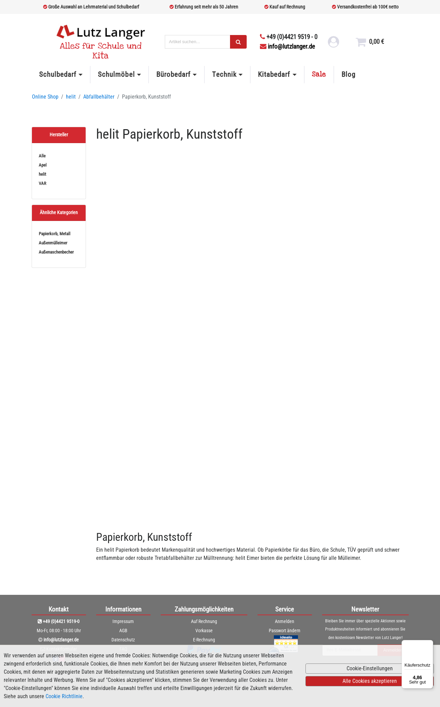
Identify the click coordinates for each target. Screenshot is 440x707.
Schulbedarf (57, 74)
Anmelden (284, 621)
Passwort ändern (284, 630)
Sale (319, 74)
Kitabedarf (274, 74)
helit (71, 96)
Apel (43, 165)
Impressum (123, 621)
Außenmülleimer (53, 242)
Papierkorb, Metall (54, 233)
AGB (123, 630)
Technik (224, 74)
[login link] (332, 44)
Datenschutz (123, 639)
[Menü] (429, 644)
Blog (348, 74)
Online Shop (45, 96)
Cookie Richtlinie (64, 696)
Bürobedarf (173, 74)
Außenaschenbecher (56, 252)
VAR (42, 183)
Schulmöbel (116, 74)
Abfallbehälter (99, 96)
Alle (42, 155)
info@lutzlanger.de (287, 46)
